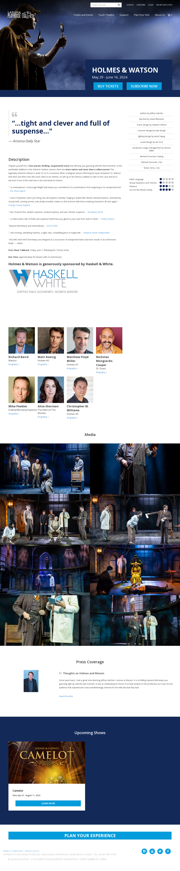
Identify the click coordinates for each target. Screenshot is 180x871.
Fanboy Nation (107, 219)
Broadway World (95, 212)
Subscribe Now (144, 86)
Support (124, 14)
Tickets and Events (83, 14)
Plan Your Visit (141, 14)
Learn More (48, 803)
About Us (160, 14)
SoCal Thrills (52, 225)
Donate (130, 5)
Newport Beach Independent (96, 232)
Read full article (66, 696)
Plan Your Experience (90, 835)
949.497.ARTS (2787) (164, 5)
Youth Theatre (106, 14)
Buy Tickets (108, 86)
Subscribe (141, 5)
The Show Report (18, 191)
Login (150, 5)
